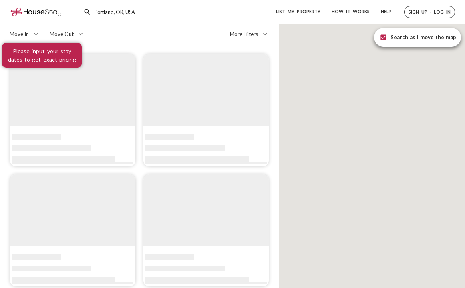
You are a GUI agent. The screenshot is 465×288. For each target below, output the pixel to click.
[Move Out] (67, 34)
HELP (386, 11)
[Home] (36, 11)
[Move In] (25, 34)
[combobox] (162, 11)
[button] (429, 12)
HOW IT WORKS (351, 11)
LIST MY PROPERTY (298, 11)
